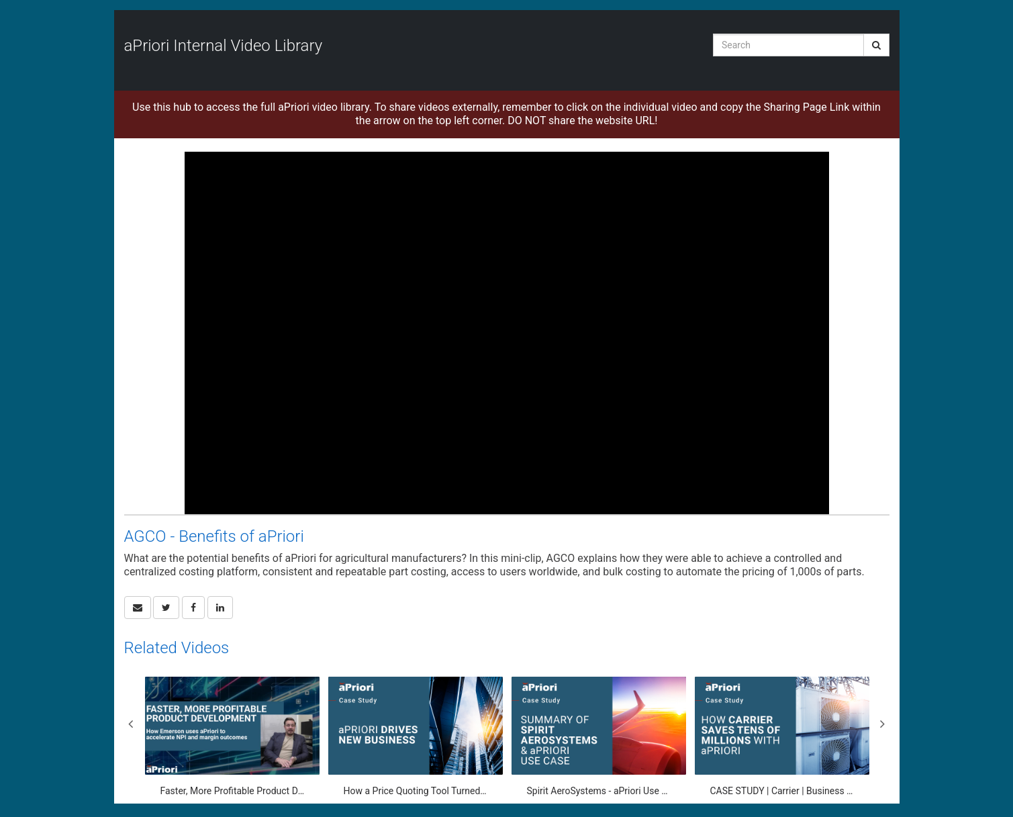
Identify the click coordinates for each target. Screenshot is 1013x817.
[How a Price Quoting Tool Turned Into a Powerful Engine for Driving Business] (415, 737)
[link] (166, 607)
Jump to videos (0, 0)
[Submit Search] (876, 45)
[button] (137, 607)
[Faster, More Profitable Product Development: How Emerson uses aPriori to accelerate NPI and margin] (232, 737)
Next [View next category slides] (882, 723)
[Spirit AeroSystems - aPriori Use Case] (599, 737)
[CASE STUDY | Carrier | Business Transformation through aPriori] (782, 737)
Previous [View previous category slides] (131, 723)
